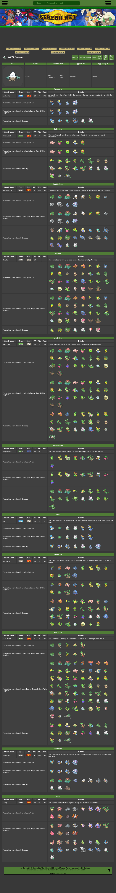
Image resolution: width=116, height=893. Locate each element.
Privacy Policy (65, 868)
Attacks (88, 57)
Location (82, 57)
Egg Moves (99, 57)
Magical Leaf (7, 451)
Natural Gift (7, 561)
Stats (94, 57)
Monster (73, 76)
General (75, 57)
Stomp (5, 803)
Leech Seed (7, 344)
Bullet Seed (7, 136)
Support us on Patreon (58, 873)
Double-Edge (7, 190)
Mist (4, 521)
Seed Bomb (7, 639)
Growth (5, 260)
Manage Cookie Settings (81, 868)
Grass (94, 76)
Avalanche (6, 96)
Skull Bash (6, 755)
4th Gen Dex (105, 57)
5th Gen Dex (111, 57)
